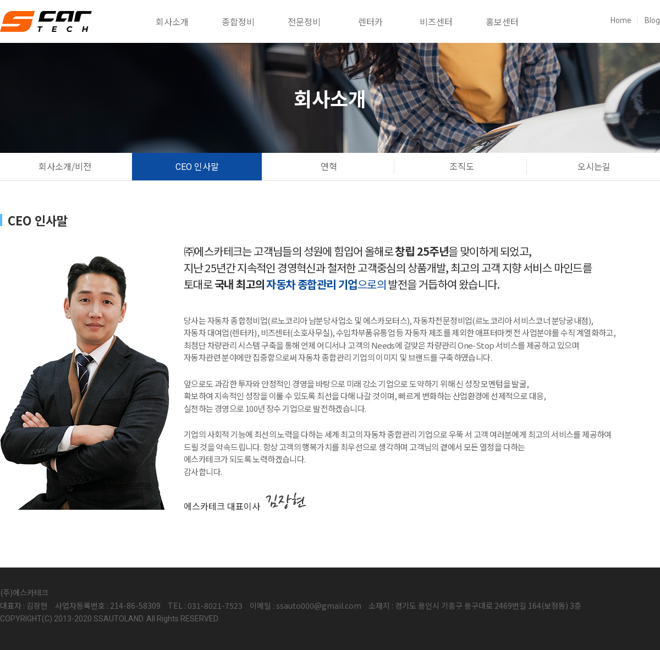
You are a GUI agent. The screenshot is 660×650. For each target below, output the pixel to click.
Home (620, 20)
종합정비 (238, 21)
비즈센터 (436, 21)
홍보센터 (502, 21)
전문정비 (304, 21)
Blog (652, 20)
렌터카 (370, 21)
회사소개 (172, 21)
